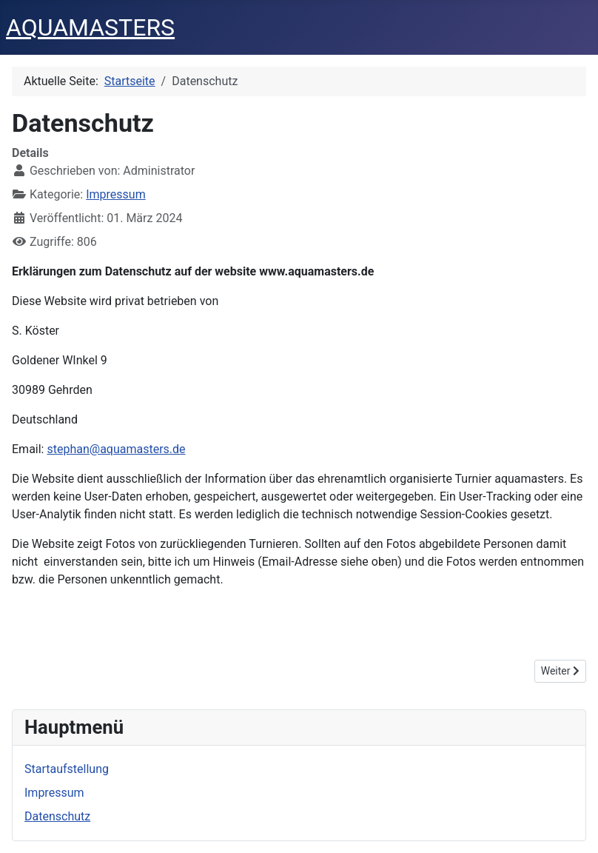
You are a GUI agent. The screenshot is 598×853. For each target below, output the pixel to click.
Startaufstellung (66, 769)
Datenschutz (57, 816)
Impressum (116, 194)
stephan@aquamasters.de (116, 449)
